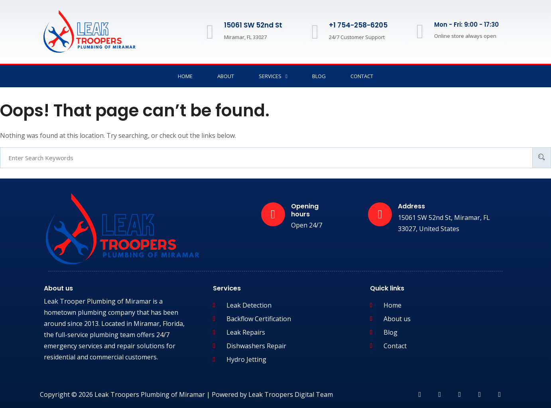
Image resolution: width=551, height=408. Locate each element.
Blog (319, 76)
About (225, 76)
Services (273, 76)
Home (185, 76)
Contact (361, 76)
